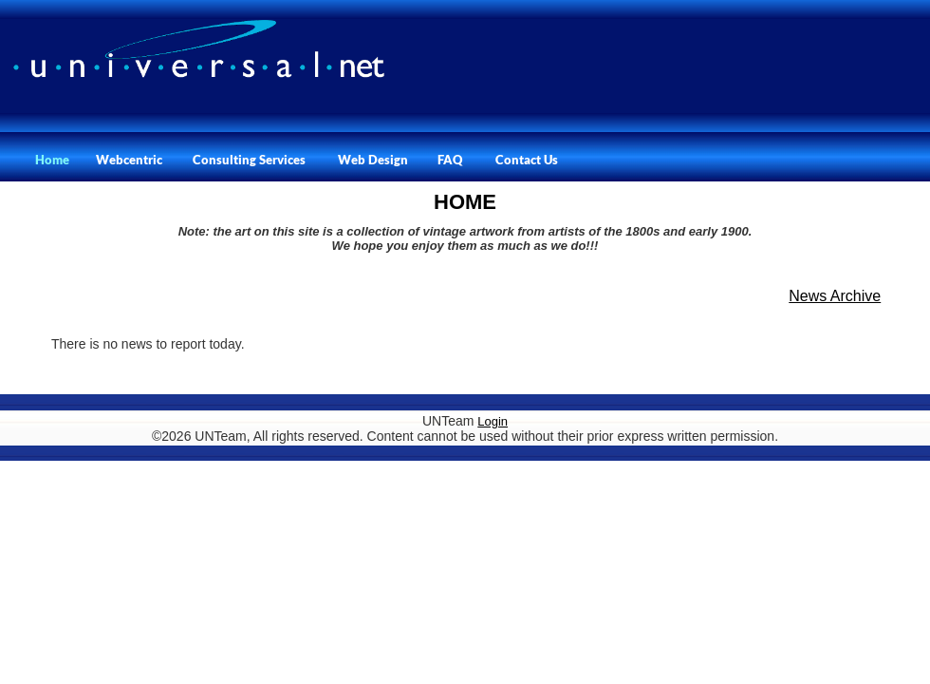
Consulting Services (249, 159)
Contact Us (526, 159)
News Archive (835, 296)
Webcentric (129, 159)
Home (52, 159)
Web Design (373, 159)
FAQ (449, 159)
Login (492, 421)
